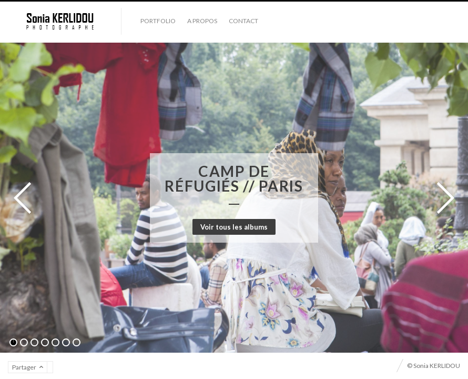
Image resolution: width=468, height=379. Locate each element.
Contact (243, 21)
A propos (202, 21)
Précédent (26, 198)
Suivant (442, 198)
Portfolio (158, 21)
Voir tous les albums (234, 227)
